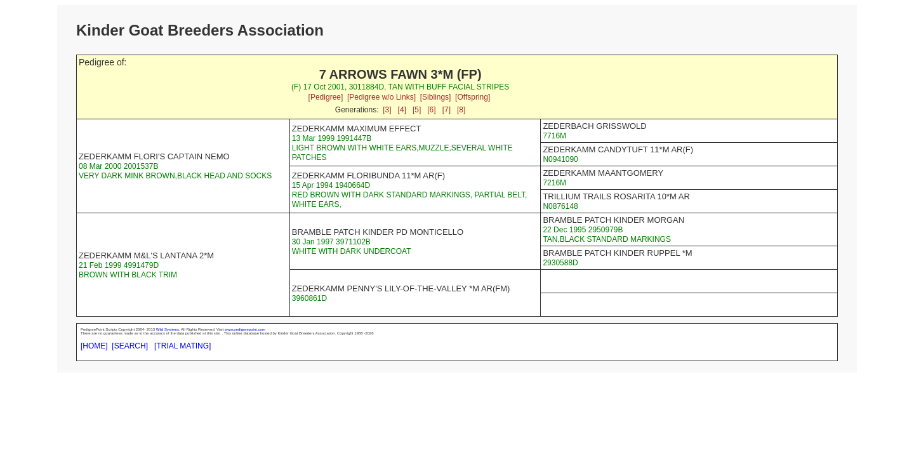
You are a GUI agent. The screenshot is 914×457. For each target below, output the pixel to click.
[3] (387, 109)
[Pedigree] (325, 97)
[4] (402, 109)
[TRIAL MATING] (182, 345)
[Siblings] (435, 97)
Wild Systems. (168, 329)
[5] (417, 109)
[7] (446, 109)
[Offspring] (472, 97)
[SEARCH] (130, 345)
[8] (461, 109)
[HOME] (94, 345)
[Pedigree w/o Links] (381, 97)
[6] (431, 109)
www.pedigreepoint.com (245, 329)
